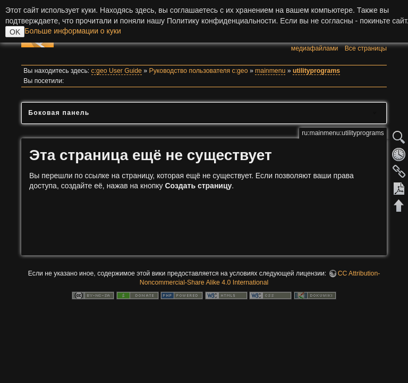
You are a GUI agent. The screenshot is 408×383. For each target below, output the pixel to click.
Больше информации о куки (72, 31)
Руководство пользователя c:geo (198, 70)
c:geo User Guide (116, 70)
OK (15, 32)
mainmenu (270, 70)
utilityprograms (316, 70)
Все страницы (366, 48)
